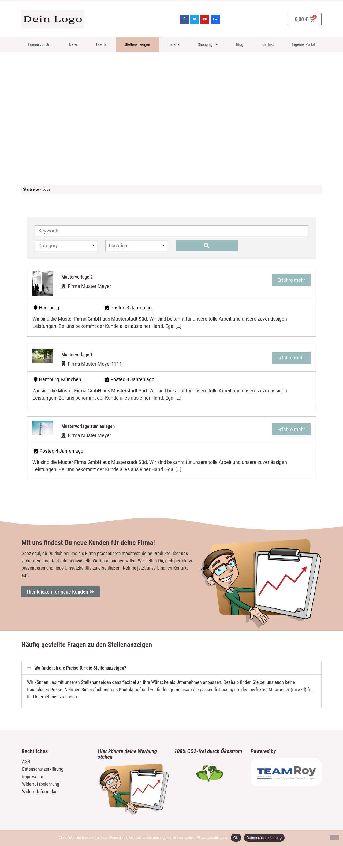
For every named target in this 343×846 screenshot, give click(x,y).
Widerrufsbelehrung (40, 784)
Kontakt (268, 44)
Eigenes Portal (303, 44)
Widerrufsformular (39, 791)
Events (101, 44)
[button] (171, 667)
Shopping (208, 44)
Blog (239, 44)
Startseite (31, 189)
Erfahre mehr (291, 280)
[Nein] (334, 837)
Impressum (32, 776)
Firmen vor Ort (39, 44)
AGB (26, 761)
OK (235, 838)
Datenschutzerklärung (43, 769)
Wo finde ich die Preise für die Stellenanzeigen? (80, 668)
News (73, 44)
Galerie (174, 44)
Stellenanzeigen (137, 44)
